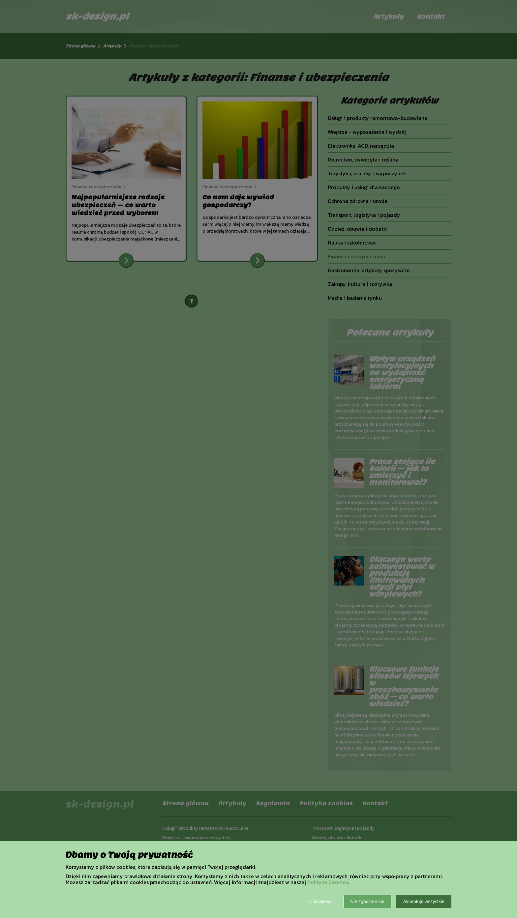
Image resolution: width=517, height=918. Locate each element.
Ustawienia (320, 901)
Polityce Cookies (327, 882)
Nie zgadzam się (367, 901)
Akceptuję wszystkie (423, 901)
